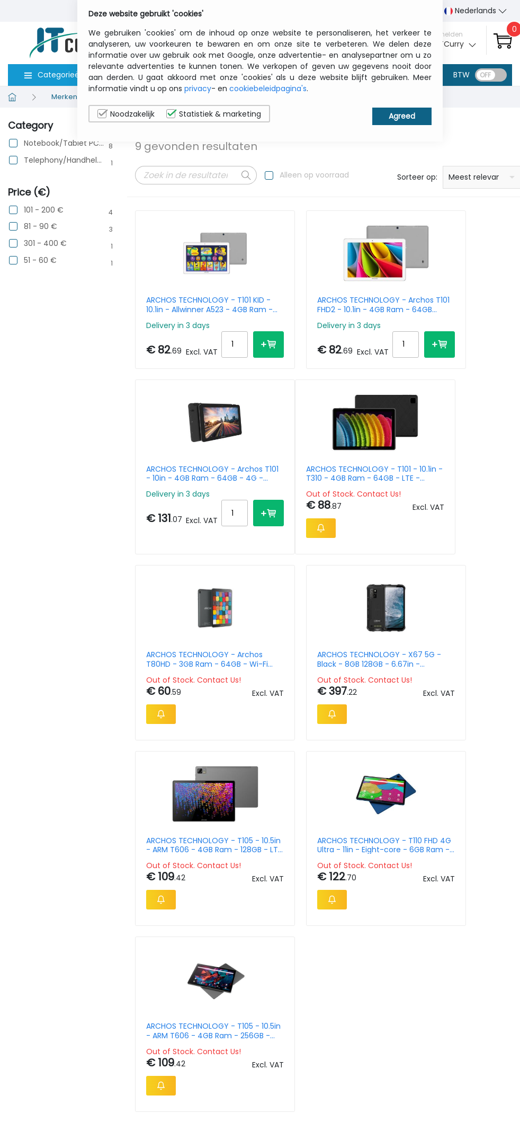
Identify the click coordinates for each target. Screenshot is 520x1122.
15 (442, 813)
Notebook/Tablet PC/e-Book (64, 143)
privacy (197, 88)
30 (481, 813)
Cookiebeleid (476, 1014)
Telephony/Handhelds (64, 160)
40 (502, 813)
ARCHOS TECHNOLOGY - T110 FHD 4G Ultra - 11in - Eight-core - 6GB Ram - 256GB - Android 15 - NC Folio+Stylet (316, 684)
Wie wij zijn (411, 997)
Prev (149, 815)
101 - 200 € (44, 210)
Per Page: (393, 813)
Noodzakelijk (126, 114)
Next (198, 815)
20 (460, 813)
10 (424, 813)
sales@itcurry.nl (301, 1007)
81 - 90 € (40, 226)
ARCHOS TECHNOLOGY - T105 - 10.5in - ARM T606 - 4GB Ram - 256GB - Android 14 (442, 684)
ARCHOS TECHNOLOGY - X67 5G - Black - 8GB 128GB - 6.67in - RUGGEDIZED (442, 487)
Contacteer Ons (413, 1019)
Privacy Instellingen (473, 1047)
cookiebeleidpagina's (268, 88)
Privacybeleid (476, 997)
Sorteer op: (417, 177)
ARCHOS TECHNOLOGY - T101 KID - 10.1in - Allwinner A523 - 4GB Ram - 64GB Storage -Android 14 (190, 305)
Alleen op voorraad (314, 175)
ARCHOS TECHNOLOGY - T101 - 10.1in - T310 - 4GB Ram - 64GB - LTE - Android (190, 487)
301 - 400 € (45, 243)
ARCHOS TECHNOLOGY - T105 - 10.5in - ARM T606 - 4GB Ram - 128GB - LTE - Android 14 (190, 684)
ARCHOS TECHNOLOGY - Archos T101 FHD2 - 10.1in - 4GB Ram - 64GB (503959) (316, 305)
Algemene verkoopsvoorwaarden (433, 1047)
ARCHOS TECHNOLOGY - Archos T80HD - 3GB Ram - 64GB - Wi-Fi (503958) (316, 487)
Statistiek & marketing (213, 114)
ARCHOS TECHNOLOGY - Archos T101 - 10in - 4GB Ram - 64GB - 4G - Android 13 (442, 305)
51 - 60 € (40, 260)
